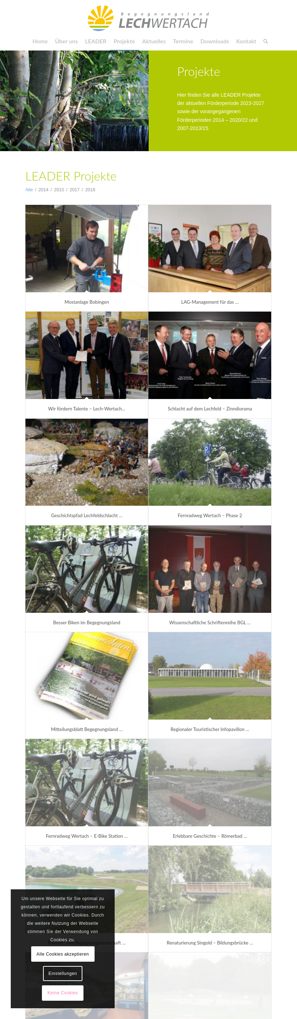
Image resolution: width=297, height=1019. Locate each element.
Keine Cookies (62, 992)
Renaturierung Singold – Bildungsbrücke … (210, 943)
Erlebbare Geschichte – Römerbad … (210, 836)
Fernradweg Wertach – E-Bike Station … (87, 836)
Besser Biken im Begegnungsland (86, 622)
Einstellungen (62, 973)
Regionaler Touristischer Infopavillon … (210, 729)
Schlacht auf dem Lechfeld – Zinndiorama (210, 409)
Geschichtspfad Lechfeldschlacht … (86, 515)
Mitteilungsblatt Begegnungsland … (87, 729)
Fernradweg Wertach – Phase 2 (210, 515)
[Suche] (264, 41)
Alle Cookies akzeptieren (63, 954)
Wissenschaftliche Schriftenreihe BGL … (209, 622)
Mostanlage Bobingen (86, 302)
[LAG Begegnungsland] (148, 16)
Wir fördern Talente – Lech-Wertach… (86, 409)
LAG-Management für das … (210, 302)
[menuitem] (40, 41)
